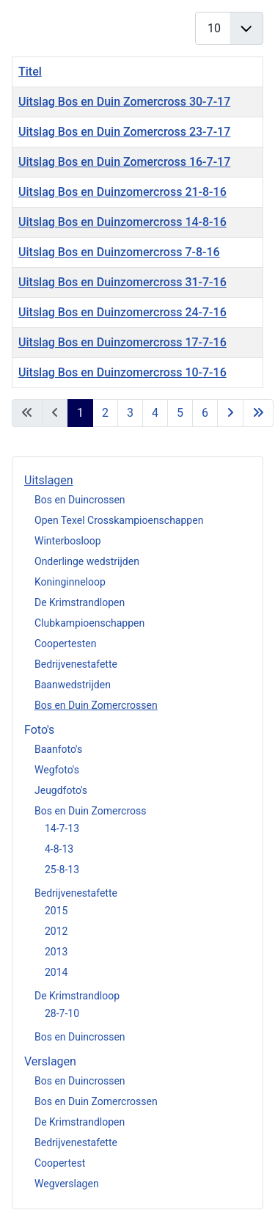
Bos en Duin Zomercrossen (96, 705)
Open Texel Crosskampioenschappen (118, 520)
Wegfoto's (56, 770)
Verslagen (50, 1061)
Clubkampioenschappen (89, 623)
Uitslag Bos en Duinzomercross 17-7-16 (122, 342)
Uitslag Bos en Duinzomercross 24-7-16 (122, 312)
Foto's (39, 730)
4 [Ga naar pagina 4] (155, 413)
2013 (56, 952)
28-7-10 (62, 1013)
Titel (30, 72)
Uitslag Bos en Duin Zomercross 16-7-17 (124, 162)
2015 (56, 910)
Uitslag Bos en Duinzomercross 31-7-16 (122, 282)
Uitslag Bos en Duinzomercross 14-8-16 (122, 222)
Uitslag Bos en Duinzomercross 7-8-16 (119, 252)
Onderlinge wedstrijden (86, 561)
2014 (56, 972)
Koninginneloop (70, 582)
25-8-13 (62, 869)
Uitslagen (48, 480)
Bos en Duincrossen (79, 500)
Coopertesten (65, 643)
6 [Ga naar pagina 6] (205, 413)
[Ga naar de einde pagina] (258, 413)
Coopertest (59, 1163)
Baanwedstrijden (72, 684)
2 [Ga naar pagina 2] (105, 413)
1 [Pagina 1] (80, 413)
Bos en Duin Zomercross (90, 811)
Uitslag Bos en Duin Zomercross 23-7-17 (124, 132)
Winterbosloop (67, 541)
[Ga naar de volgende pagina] (230, 413)
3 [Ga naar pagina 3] (130, 413)
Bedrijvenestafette (75, 664)
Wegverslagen (66, 1183)
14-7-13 (62, 828)
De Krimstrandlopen (79, 602)
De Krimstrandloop (77, 996)
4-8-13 (59, 849)
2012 (56, 931)
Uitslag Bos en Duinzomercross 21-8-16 (122, 192)
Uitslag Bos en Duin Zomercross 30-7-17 (124, 102)
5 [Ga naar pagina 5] (180, 413)
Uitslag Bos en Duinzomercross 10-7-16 (122, 372)
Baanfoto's (58, 749)
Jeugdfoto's (60, 790)
